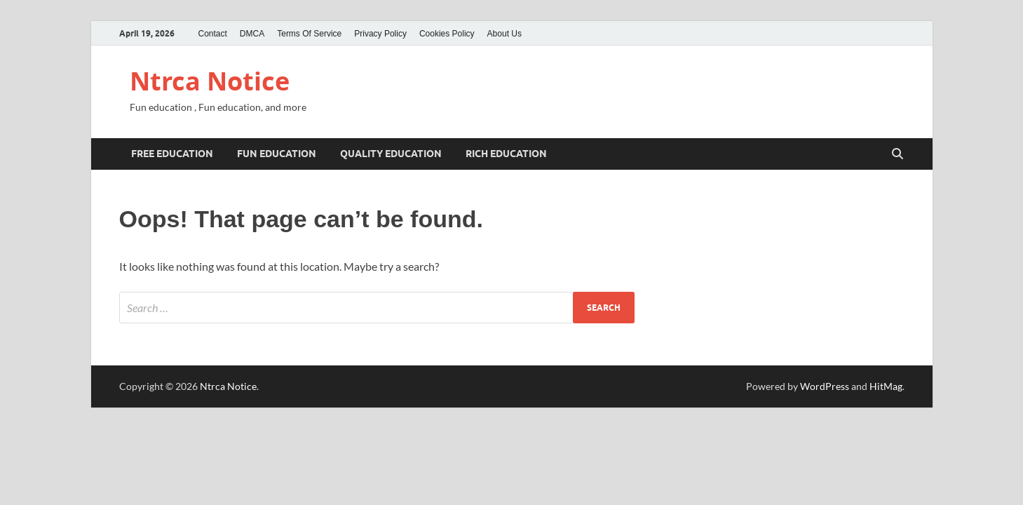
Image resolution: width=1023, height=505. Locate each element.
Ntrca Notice (210, 81)
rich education (506, 153)
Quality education (391, 153)
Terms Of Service (309, 34)
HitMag (885, 386)
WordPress (824, 386)
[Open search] (897, 154)
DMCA (252, 34)
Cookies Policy (447, 34)
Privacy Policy (380, 34)
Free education (172, 153)
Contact (212, 34)
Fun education (276, 153)
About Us (504, 34)
